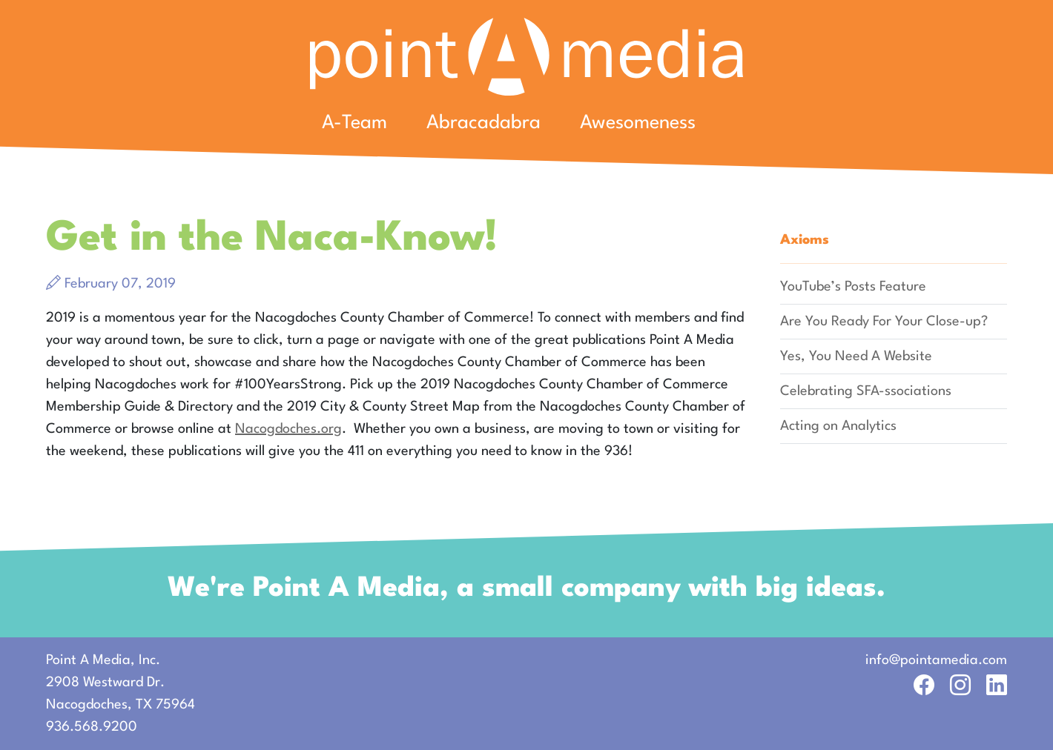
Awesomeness (638, 123)
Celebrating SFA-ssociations (865, 391)
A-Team (354, 123)
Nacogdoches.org (288, 429)
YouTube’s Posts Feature (853, 286)
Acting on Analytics (838, 426)
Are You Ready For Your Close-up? (884, 321)
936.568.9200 (91, 727)
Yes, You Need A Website (856, 356)
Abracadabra (483, 123)
